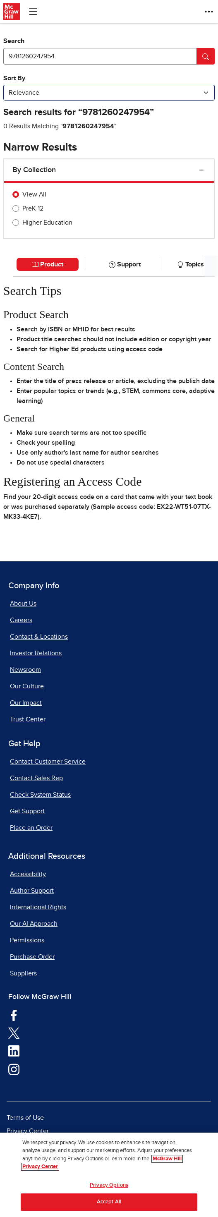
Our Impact (26, 703)
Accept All (109, 1202)
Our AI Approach (33, 923)
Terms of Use (25, 1117)
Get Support (27, 811)
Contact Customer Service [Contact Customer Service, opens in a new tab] (48, 761)
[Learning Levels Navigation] (33, 11)
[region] (109, 1175)
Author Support (32, 890)
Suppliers (23, 973)
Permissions (27, 940)
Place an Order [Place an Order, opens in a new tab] (31, 827)
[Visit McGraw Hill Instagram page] (13, 1069)
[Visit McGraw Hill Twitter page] (13, 1033)
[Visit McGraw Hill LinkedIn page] (13, 1050)
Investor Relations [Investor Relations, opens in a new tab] (36, 653)
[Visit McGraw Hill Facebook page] (13, 1014)
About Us (23, 603)
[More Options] (209, 11)
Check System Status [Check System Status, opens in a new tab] (40, 794)
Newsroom (25, 669)
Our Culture (27, 686)
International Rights (38, 907)
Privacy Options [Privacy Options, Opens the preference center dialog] (109, 1185)
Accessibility (28, 874)
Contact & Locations (39, 636)
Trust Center (28, 719)
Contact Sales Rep (36, 778)
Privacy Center (28, 1131)
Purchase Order (32, 956)
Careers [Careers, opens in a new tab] (21, 620)
